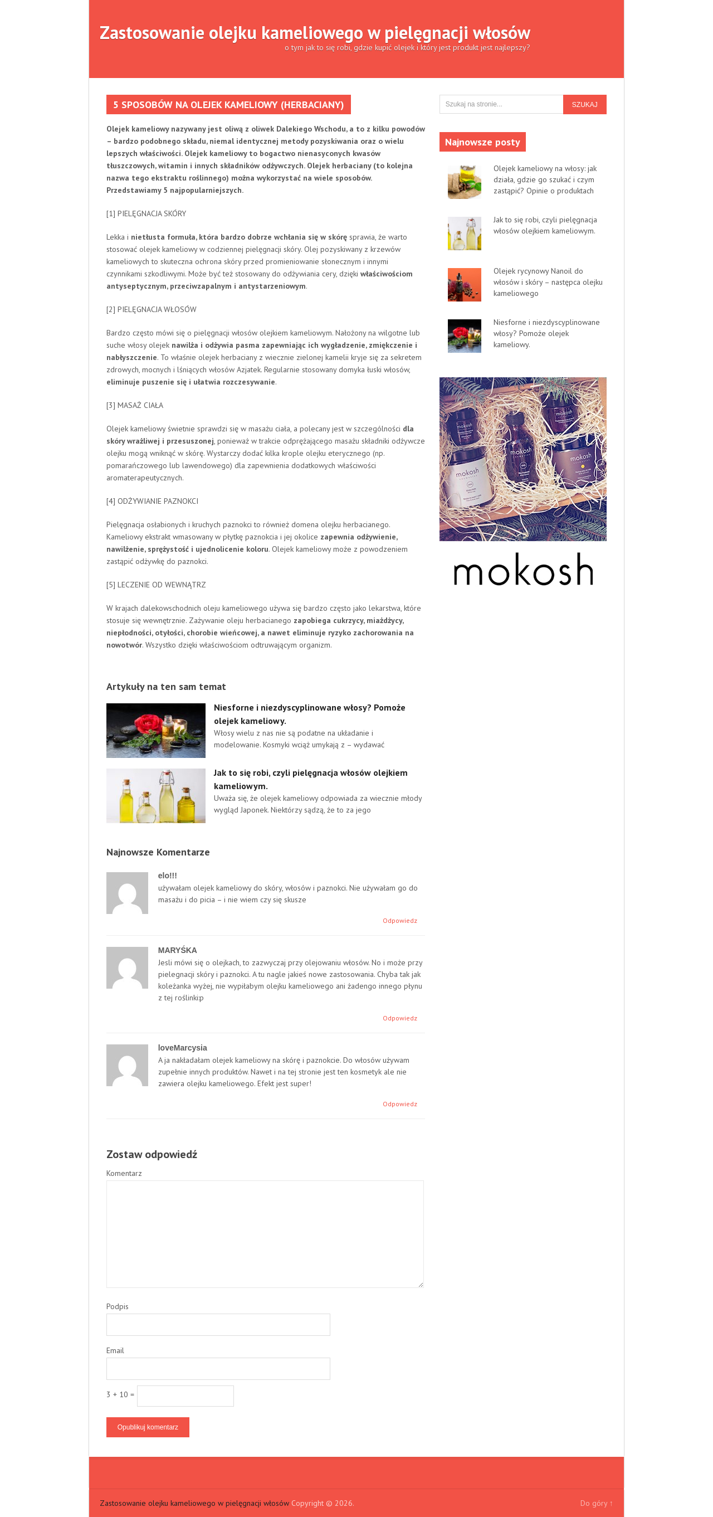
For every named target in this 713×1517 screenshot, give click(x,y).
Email (115, 1350)
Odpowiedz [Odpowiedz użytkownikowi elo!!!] (400, 920)
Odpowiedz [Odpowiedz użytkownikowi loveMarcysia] (400, 1104)
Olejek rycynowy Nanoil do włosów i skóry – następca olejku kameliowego (548, 282)
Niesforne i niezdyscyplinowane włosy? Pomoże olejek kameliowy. (547, 333)
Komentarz (124, 1173)
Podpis (117, 1306)
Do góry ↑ (596, 1503)
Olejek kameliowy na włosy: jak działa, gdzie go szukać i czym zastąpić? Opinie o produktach (545, 179)
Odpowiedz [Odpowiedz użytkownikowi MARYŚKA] (400, 1018)
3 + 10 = (120, 1394)
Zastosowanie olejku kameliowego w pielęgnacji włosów (315, 32)
